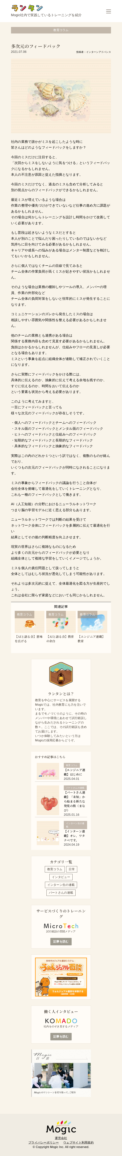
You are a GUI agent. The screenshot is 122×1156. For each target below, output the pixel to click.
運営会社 (61, 1138)
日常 (72, 869)
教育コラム (54, 869)
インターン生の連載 (61, 884)
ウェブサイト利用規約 (78, 1142)
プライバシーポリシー (43, 1142)
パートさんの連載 (61, 892)
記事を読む (61, 941)
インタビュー (61, 877)
